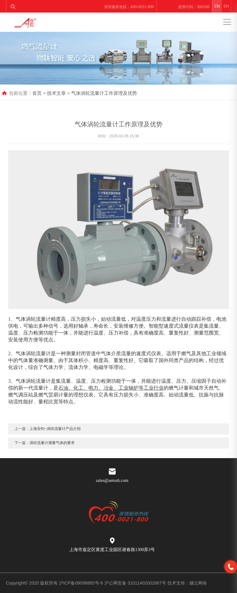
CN (217, 6)
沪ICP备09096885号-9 (81, 582)
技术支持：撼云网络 (187, 582)
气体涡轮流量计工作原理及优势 (104, 93)
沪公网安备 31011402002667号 (135, 582)
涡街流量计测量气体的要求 (52, 455)
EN (226, 6)
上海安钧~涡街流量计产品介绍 (55, 441)
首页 (37, 93)
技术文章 (56, 93)
